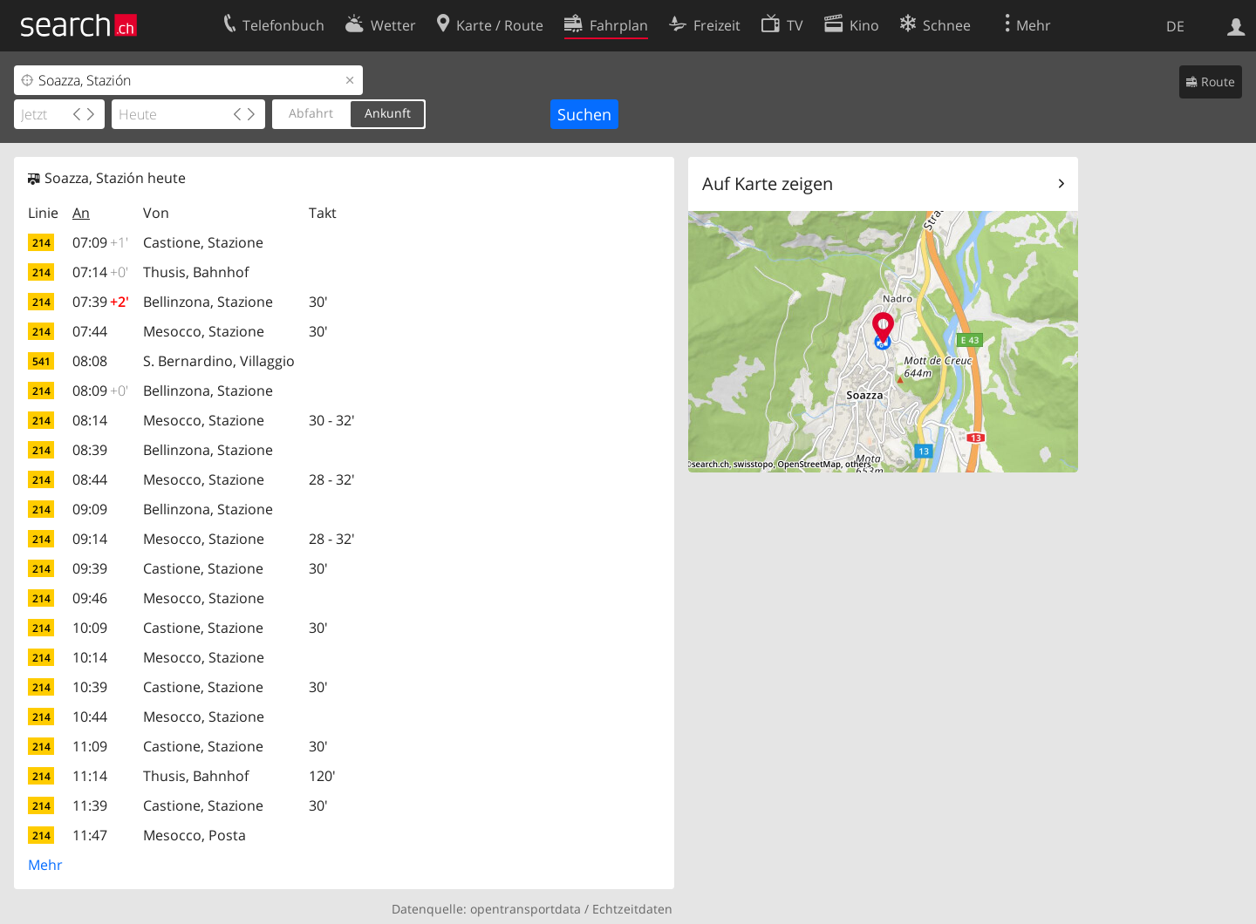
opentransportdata (525, 908)
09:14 (89, 538)
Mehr (45, 864)
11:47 (89, 835)
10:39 (89, 686)
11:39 (89, 805)
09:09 (89, 509)
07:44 (89, 331)
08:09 (100, 390)
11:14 (89, 775)
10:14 (89, 657)
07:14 (100, 272)
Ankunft (388, 113)
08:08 (89, 360)
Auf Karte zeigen (767, 183)
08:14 (89, 420)
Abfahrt (311, 113)
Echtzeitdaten (632, 908)
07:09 (100, 242)
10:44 (89, 716)
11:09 (89, 746)
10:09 (89, 627)
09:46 (89, 598)
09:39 (89, 568)
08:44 (89, 479)
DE (1175, 26)
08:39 (89, 449)
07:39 (100, 301)
